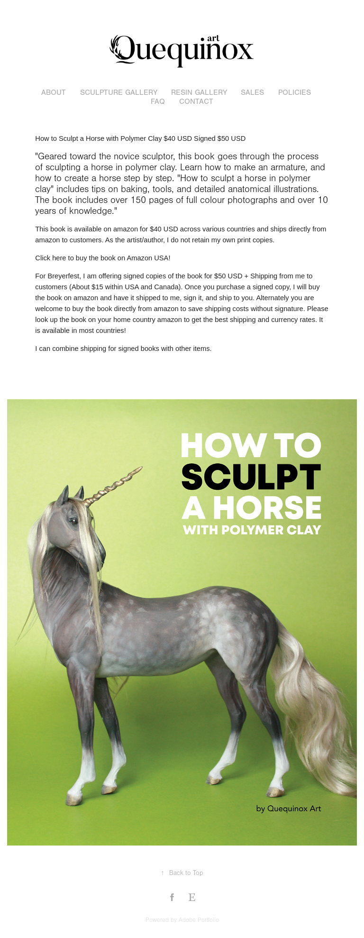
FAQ (158, 101)
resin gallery (199, 92)
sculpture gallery (118, 92)
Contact (196, 101)
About (53, 92)
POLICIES (294, 92)
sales (252, 92)
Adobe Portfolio (199, 920)
